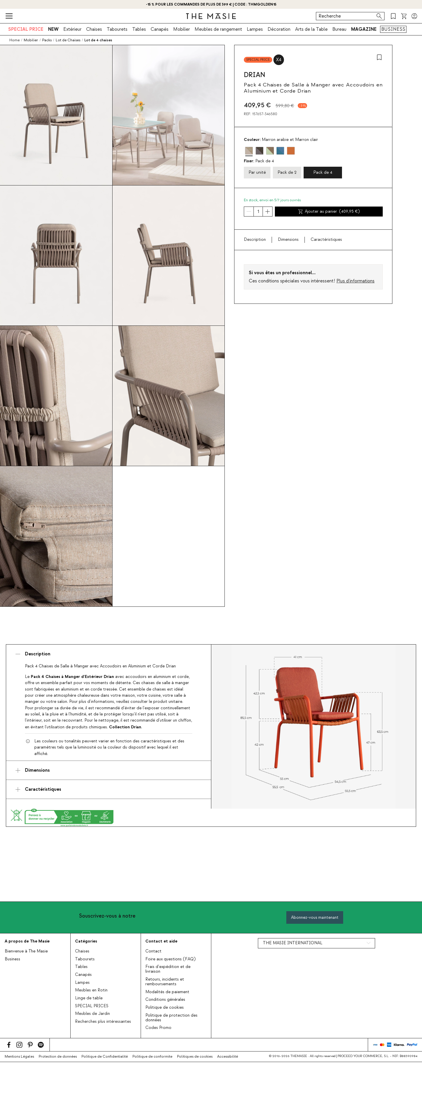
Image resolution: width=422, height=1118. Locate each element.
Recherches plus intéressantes (103, 1021)
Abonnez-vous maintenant (314, 917)
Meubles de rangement (218, 29)
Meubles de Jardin (92, 1013)
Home (14, 40)
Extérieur (72, 29)
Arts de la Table (311, 29)
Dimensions (288, 239)
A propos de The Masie (27, 941)
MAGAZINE (364, 29)
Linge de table (89, 998)
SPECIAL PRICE (25, 29)
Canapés (160, 29)
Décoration (279, 29)
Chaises (94, 29)
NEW (53, 29)
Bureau (339, 29)
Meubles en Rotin (91, 990)
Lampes (255, 29)
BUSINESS (393, 29)
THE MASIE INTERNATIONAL (292, 943)
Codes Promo (158, 1027)
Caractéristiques (326, 239)
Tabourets (117, 29)
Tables (139, 29)
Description (255, 239)
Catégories (86, 941)
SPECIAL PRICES (91, 1006)
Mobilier (181, 29)
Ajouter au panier (329, 211)
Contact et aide (161, 941)
